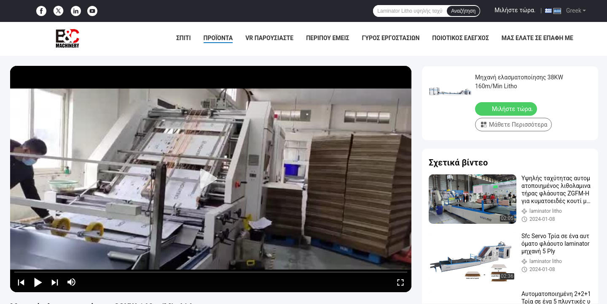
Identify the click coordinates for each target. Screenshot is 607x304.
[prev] (21, 282)
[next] (54, 282)
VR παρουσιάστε (269, 38)
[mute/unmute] (71, 282)
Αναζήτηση (463, 11)
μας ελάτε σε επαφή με (537, 38)
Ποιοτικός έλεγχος (460, 38)
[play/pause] (38, 282)
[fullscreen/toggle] (400, 282)
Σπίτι (183, 38)
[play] (210, 179)
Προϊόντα (218, 38)
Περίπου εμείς (327, 38)
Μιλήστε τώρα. (514, 10)
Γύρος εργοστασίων (390, 38)
